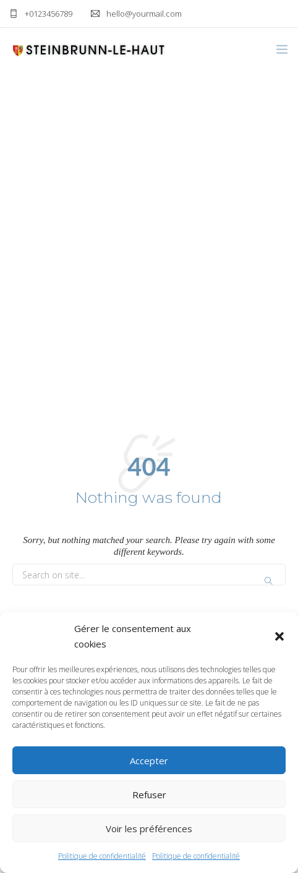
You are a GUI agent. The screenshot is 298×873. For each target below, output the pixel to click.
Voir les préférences (149, 828)
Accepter (149, 760)
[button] (279, 636)
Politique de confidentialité (102, 856)
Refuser (149, 794)
